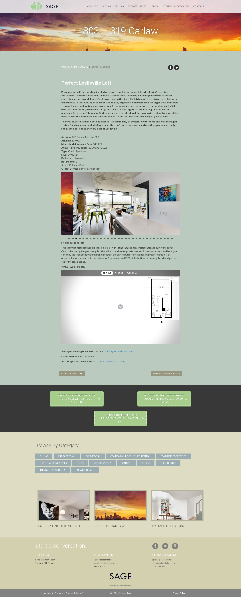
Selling (119, 6)
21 (140, 238)
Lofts (80, 463)
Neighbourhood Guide (175, 6)
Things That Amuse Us (52, 470)
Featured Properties (99, 66)
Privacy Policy (179, 593)
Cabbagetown (66, 456)
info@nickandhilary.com (119, 351)
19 (133, 238)
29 (168, 238)
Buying (107, 6)
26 (157, 238)
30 (172, 238)
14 (115, 238)
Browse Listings (138, 6)
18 (129, 238)
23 (147, 238)
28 (165, 238)
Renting (126, 463)
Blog (155, 6)
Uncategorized (85, 470)
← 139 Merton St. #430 (72, 373)
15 (119, 238)
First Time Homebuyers (53, 463)
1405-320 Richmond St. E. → (166, 373)
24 (150, 238)
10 (101, 238)
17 (126, 238)
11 (104, 238)
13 (112, 238)
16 (122, 238)
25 (154, 238)
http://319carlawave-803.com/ (109, 361)
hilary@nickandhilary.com (163, 563)
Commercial (93, 456)
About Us (92, 6)
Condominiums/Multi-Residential (130, 456)
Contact (198, 6)
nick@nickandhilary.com (104, 563)
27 (161, 238)
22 (143, 238)
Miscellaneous (102, 463)
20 (136, 238)
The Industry (168, 463)
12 (108, 238)
